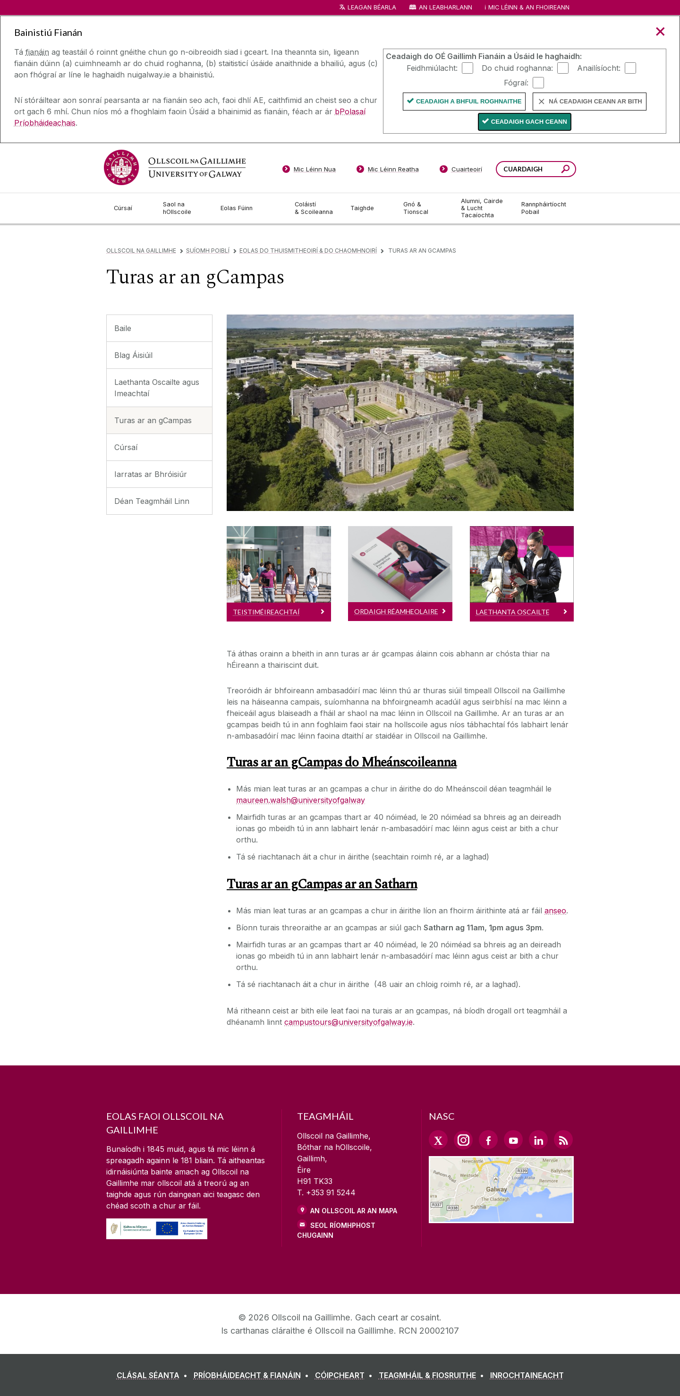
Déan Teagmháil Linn (151, 501)
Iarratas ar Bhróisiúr (150, 474)
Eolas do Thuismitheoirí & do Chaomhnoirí (308, 250)
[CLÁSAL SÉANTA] (154, 1375)
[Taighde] (369, 208)
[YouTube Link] (513, 1139)
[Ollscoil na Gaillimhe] (175, 167)
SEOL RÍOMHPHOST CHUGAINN (336, 1230)
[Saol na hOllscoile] (184, 208)
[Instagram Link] (463, 1140)
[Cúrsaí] (130, 208)
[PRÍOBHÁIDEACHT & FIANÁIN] (253, 1375)
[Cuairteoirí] (461, 171)
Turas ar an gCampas (153, 420)
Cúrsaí (125, 447)
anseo (555, 910)
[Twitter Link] (438, 1139)
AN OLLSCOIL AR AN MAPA (353, 1211)
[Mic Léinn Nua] (309, 171)
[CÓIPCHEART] (345, 1375)
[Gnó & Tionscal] (424, 208)
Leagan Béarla (372, 7)
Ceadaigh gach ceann (529, 121)
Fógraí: (516, 82)
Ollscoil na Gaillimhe (141, 250)
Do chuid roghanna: (517, 67)
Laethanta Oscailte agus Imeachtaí (156, 387)
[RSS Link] (563, 1139)
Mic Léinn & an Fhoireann (529, 7)
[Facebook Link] (488, 1139)
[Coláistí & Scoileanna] (315, 208)
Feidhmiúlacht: (432, 67)
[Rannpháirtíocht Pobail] (544, 208)
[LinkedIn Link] (538, 1139)
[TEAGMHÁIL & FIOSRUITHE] (433, 1375)
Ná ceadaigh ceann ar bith (595, 101)
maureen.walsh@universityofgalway (300, 800)
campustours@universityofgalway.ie (348, 1022)
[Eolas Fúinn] (250, 208)
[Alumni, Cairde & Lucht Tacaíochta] (483, 208)
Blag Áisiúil (133, 355)
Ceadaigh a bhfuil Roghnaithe (468, 101)
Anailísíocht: (598, 67)
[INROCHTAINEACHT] (527, 1375)
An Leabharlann (445, 7)
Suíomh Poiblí (208, 250)
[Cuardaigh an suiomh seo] (565, 170)
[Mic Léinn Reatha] (388, 171)
